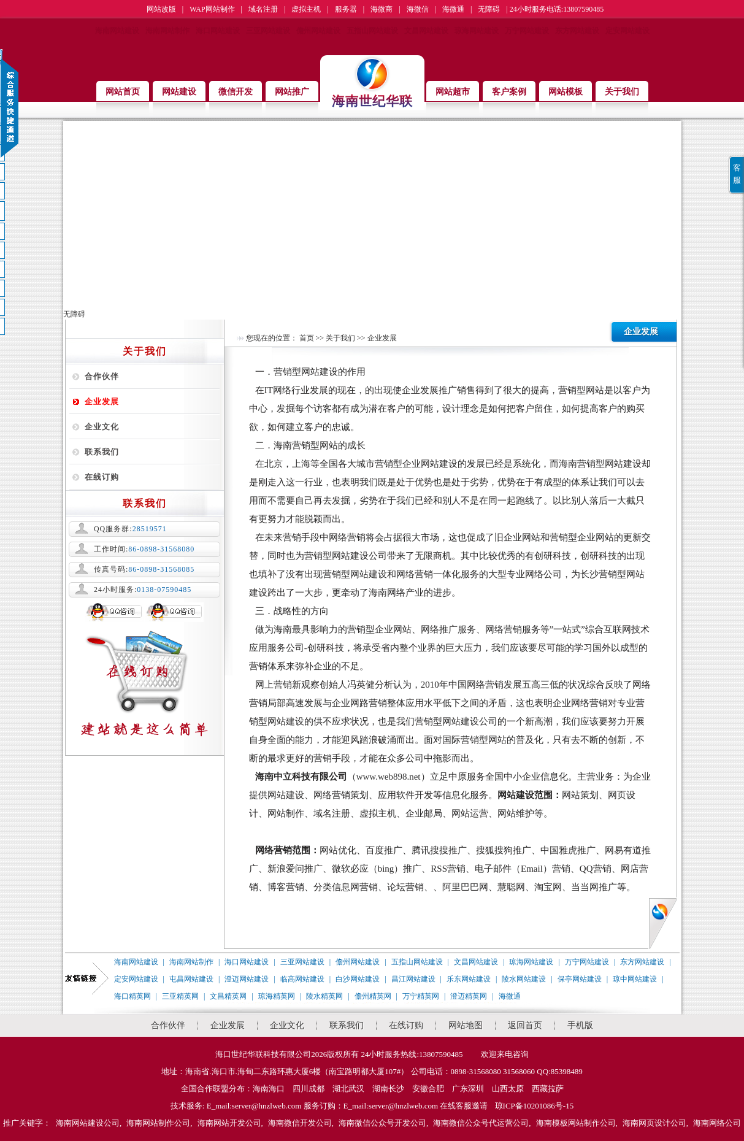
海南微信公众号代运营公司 (481, 1123)
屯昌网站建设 (191, 979)
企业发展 (102, 401)
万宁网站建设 (527, 30)
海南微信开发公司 (300, 1123)
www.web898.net (388, 777)
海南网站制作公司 (158, 1123)
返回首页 (525, 1025)
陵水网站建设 (524, 979)
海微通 (453, 9)
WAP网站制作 (212, 9)
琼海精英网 (276, 996)
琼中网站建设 (635, 979)
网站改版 (161, 9)
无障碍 (489, 9)
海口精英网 (132, 996)
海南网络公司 (717, 1123)
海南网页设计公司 (654, 1123)
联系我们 (102, 451)
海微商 (381, 9)
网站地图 (465, 1025)
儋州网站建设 (318, 30)
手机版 (580, 1025)
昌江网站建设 (413, 979)
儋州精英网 (373, 996)
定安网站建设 (627, 30)
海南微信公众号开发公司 (382, 1123)
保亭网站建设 (580, 979)
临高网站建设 (302, 979)
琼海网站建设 (476, 30)
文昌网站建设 (426, 30)
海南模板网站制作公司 (576, 1123)
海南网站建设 (117, 30)
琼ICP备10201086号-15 (534, 1105)
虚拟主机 (306, 9)
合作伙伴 (102, 376)
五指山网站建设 (372, 30)
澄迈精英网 (468, 996)
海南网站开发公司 (229, 1123)
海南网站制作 (167, 30)
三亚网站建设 (268, 30)
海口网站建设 (218, 30)
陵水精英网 (324, 996)
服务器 (346, 9)
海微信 (418, 9)
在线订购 (102, 477)
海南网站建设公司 (88, 1123)
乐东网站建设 (469, 979)
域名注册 (263, 9)
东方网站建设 (577, 30)
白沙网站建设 (358, 979)
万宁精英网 (420, 996)
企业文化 (102, 426)
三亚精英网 (180, 996)
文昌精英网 (228, 996)
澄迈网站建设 (246, 979)
